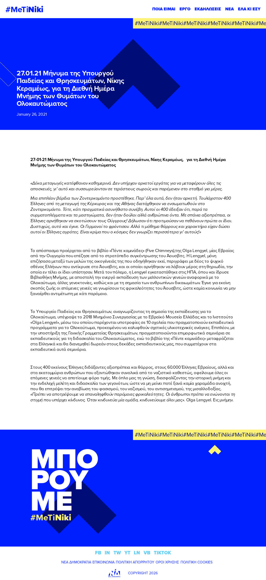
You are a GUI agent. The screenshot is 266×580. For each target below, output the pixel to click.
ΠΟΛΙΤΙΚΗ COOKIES (196, 562)
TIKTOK (162, 552)
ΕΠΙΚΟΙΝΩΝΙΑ (103, 562)
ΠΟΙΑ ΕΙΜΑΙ (163, 9)
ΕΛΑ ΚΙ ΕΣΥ (249, 9)
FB (98, 552)
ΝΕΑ (229, 9)
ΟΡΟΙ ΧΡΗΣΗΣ (167, 562)
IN (107, 552)
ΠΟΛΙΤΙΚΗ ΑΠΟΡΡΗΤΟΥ (135, 562)
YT (127, 552)
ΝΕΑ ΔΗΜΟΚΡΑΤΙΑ (76, 562)
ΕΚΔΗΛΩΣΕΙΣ (208, 9)
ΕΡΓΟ (184, 9)
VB (147, 552)
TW (117, 552)
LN (137, 552)
